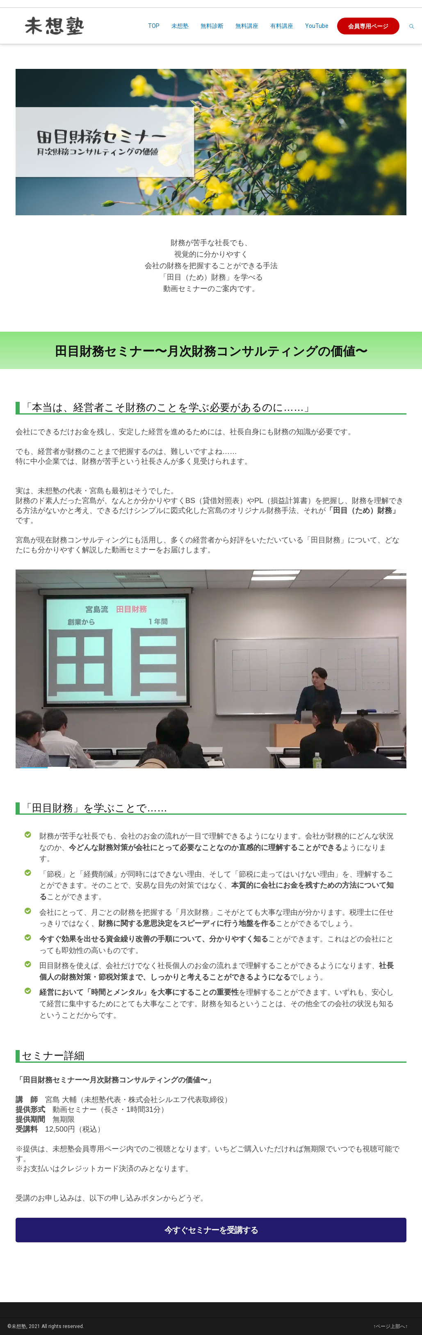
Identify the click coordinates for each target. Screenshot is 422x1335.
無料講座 (246, 26)
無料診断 (212, 26)
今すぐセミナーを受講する (211, 1230)
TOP (154, 26)
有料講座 (281, 26)
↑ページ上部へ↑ (390, 1326)
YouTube (316, 26)
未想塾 (180, 26)
